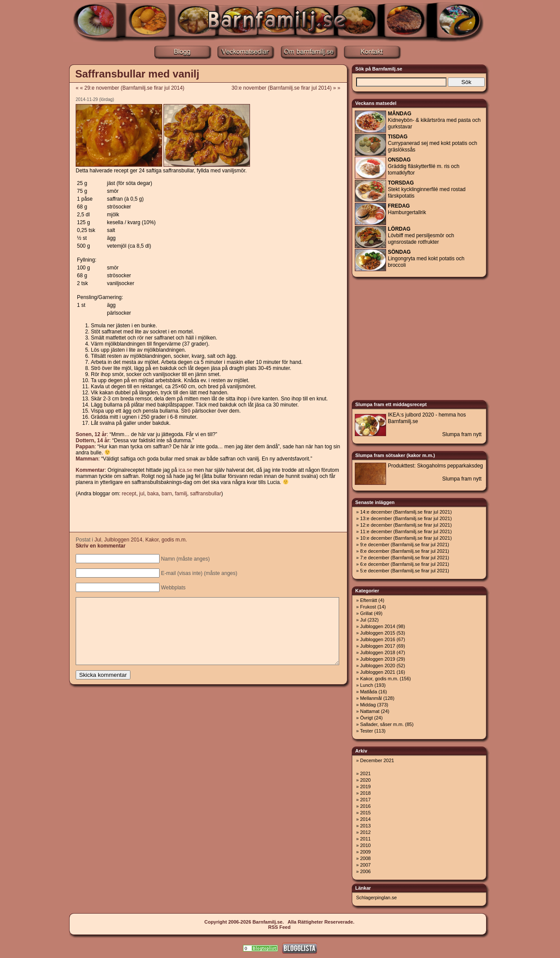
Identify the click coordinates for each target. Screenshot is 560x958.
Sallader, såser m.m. (381, 724)
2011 (365, 838)
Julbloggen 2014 (123, 540)
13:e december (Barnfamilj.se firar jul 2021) (406, 518)
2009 (365, 851)
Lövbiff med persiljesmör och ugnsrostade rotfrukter (421, 235)
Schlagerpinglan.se (376, 897)
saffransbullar (205, 494)
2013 (365, 825)
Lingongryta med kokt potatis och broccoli (426, 258)
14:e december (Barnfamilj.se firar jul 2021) (406, 511)
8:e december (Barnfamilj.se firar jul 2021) (404, 551)
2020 (365, 780)
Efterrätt (368, 600)
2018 (365, 793)
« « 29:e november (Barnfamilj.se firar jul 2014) (130, 88)
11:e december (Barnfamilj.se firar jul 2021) (406, 531)
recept (129, 494)
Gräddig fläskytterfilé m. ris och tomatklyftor (424, 166)
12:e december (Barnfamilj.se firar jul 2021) (406, 525)
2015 (365, 812)
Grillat (366, 613)
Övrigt (366, 717)
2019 (365, 786)
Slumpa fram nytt (462, 434)
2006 (365, 871)
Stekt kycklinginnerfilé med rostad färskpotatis (427, 189)
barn (166, 494)
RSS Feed (279, 927)
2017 (365, 799)
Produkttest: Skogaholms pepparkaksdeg (435, 466)
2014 (365, 819)
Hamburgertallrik (407, 209)
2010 (365, 845)
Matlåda (368, 691)
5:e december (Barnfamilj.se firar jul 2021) (404, 570)
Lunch (366, 685)
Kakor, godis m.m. (166, 540)
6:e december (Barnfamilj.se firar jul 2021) (404, 564)
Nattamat (370, 711)
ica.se (185, 470)
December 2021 (377, 760)
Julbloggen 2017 (377, 646)
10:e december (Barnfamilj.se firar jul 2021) (406, 538)
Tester (366, 730)
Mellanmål (371, 698)
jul (141, 494)
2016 (365, 806)
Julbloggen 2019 (377, 659)
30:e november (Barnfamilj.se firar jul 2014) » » (289, 88)
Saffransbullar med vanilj (137, 74)
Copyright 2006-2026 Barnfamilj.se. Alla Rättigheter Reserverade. (279, 921)
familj (181, 494)
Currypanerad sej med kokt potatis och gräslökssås (432, 143)
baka (153, 494)
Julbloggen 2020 (377, 665)
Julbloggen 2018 (377, 652)
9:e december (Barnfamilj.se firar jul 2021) (404, 544)
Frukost (368, 606)
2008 (365, 858)
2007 (365, 864)
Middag (368, 704)
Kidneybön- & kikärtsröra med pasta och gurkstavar (434, 120)
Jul (97, 540)
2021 (365, 773)
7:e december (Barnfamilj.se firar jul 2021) (404, 557)
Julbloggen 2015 (377, 632)
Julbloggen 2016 (377, 639)
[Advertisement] (208, 515)
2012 (365, 832)
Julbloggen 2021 (377, 672)
